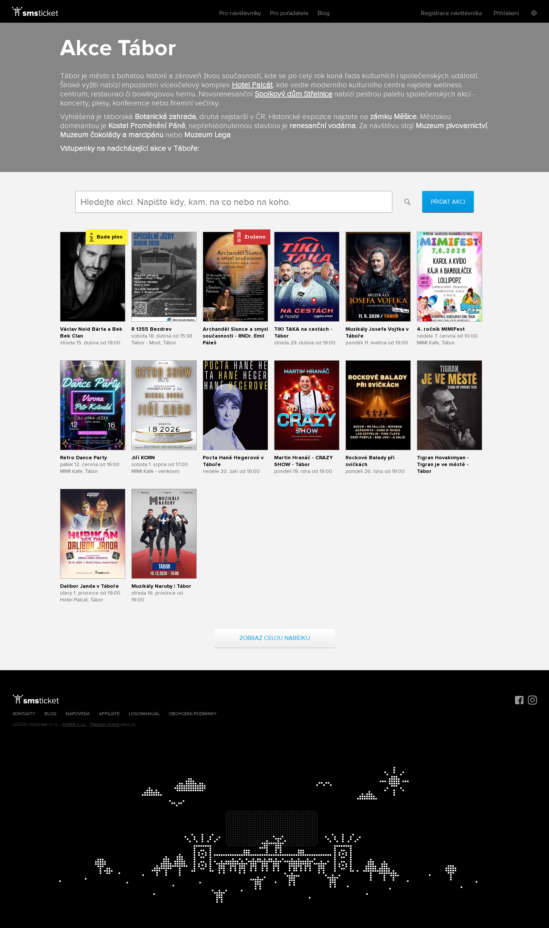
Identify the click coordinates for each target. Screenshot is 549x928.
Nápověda (78, 714)
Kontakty (24, 714)
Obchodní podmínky (193, 714)
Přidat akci (448, 202)
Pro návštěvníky (240, 13)
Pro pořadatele (289, 13)
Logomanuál (144, 714)
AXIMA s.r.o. (74, 724)
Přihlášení (506, 13)
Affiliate (109, 714)
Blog (324, 13)
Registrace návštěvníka (451, 13)
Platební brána (104, 724)
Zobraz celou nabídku (274, 638)
